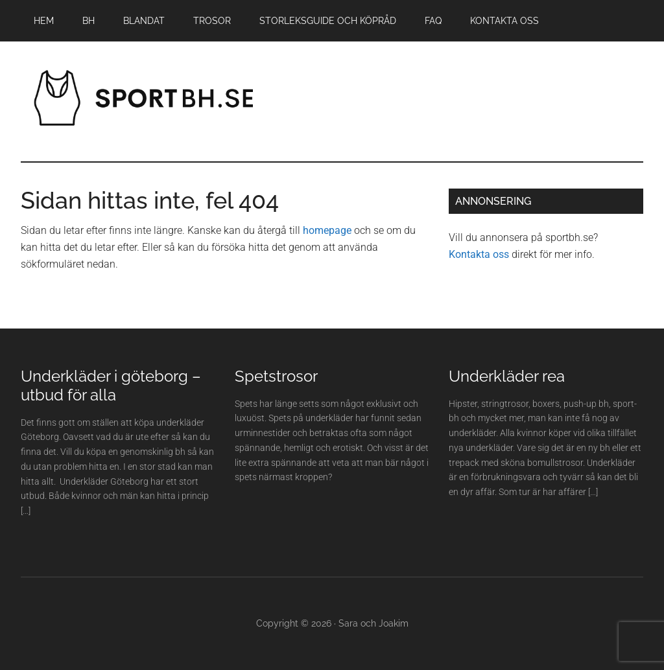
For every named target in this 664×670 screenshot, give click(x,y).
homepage (327, 230)
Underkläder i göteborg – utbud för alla (111, 385)
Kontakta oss (479, 254)
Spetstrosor (276, 376)
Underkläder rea (507, 376)
